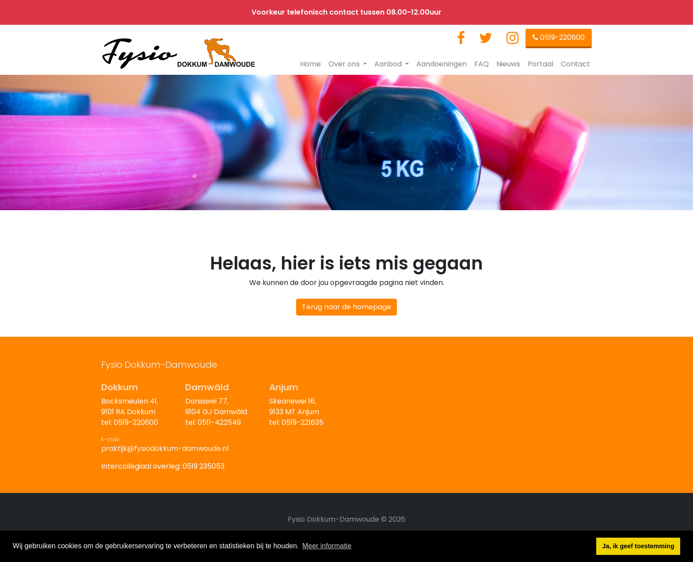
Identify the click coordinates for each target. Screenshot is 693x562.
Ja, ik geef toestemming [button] (638, 546)
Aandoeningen (441, 64)
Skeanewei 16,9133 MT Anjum (294, 406)
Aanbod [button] (389, 64)
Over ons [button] (345, 64)
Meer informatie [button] (326, 546)
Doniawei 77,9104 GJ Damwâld (216, 406)
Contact (575, 64)
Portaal (540, 64)
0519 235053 (204, 466)
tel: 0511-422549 (213, 422)
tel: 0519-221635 (296, 422)
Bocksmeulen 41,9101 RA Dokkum (129, 406)
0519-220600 (559, 37)
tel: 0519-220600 (129, 422)
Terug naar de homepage (346, 307)
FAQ (481, 64)
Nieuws (508, 64)
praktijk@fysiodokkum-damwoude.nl (164, 448)
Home (310, 64)
